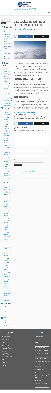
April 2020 (6, 227)
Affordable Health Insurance (7, 334)
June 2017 (6, 286)
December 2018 (7, 255)
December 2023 (7, 152)
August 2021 (6, 199)
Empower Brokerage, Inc (22, 390)
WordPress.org (7, 325)
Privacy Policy (4, 357)
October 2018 (6, 258)
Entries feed (6, 322)
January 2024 (6, 150)
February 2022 (7, 189)
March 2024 (6, 147)
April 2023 (6, 166)
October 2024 (6, 135)
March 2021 (6, 208)
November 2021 (7, 194)
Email (15, 154)
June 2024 (6, 142)
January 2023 (6, 171)
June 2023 (6, 163)
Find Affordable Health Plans (7, 348)
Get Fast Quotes (5, 351)
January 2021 (6, 211)
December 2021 (7, 192)
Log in (5, 320)
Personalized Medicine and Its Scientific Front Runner (36, 176)
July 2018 (6, 264)
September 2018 (7, 260)
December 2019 (7, 234)
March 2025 (6, 128)
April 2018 (6, 269)
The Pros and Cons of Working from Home (24, 173)
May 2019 (6, 246)
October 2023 (6, 156)
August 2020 (6, 220)
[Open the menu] (49, 13)
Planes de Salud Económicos (7, 356)
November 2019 (7, 236)
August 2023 (6, 159)
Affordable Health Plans (6, 336)
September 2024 (7, 137)
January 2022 (6, 191)
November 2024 (7, 133)
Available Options (5, 340)
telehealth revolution (30, 29)
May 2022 (6, 185)
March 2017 (6, 291)
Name (15, 148)
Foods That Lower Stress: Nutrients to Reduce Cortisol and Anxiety (6, 52)
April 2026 (6, 110)
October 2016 (6, 300)
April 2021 (6, 206)
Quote (3, 359)
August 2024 (6, 138)
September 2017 (7, 281)
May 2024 (6, 144)
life (4, 309)
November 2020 (7, 215)
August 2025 (6, 121)
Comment (16, 132)
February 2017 (7, 293)
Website (15, 159)
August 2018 (6, 262)
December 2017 (7, 276)
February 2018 (7, 272)
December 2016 (7, 297)
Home (2, 18)
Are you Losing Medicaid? (6, 339)
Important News (5, 353)
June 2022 (6, 184)
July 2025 (6, 123)
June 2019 (6, 244)
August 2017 (6, 283)
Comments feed (7, 324)
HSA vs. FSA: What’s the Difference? (41, 356)
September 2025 (7, 119)
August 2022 (6, 180)
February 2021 (7, 210)
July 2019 (6, 243)
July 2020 (6, 222)
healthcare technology (21, 29)
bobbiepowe (6, 91)
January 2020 (6, 232)
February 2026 (7, 114)
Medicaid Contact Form (6, 354)
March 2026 (6, 112)
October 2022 (6, 177)
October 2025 (6, 117)
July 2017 (6, 284)
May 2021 (6, 204)
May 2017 (6, 288)
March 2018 (6, 271)
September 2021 (7, 197)
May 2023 (6, 164)
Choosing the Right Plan (6, 344)
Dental (5, 306)
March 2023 (6, 168)
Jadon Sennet (37, 29)
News (5, 313)
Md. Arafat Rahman (8, 98)
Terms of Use (4, 362)
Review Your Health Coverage (7, 360)
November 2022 (7, 175)
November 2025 (7, 116)
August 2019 (6, 241)
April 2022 (6, 187)
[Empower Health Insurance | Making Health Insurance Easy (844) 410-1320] (25, 4)
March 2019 (6, 250)
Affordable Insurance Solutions (7, 337)
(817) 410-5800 (30, 114)
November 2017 (7, 278)
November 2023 (7, 154)
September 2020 (7, 218)
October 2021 (6, 196)
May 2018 (6, 267)
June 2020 (6, 224)
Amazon (32, 65)
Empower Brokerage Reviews (7, 347)
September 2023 (7, 157)
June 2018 (6, 265)
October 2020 (6, 217)
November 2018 (7, 257)
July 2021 (6, 201)
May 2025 (6, 124)
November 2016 (7, 298)
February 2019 (7, 251)
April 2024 (6, 145)
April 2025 (6, 126)
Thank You (4, 364)
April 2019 (6, 248)
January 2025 (6, 130)
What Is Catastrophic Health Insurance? (7, 58)
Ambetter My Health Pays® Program (6, 88)
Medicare (5, 311)
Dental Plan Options (5, 345)
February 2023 (7, 170)
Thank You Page (5, 367)
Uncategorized (6, 314)
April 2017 (6, 290)
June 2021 (6, 203)
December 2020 (7, 213)
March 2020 (6, 229)
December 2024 (7, 131)
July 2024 (6, 140)
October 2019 (6, 238)
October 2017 (6, 279)
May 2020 (6, 225)
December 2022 (7, 173)
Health (6, 18)
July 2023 (6, 161)
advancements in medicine (30, 28)
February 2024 (7, 149)
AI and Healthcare (39, 28)
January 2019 (6, 253)
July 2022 (6, 182)
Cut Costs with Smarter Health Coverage (42, 374)
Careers (3, 342)
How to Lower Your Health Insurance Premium (7, 45)
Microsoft (41, 71)
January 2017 (6, 295)
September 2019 (7, 239)
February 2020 (7, 231)
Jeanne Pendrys (7, 76)
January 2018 (6, 274)
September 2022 (7, 178)
